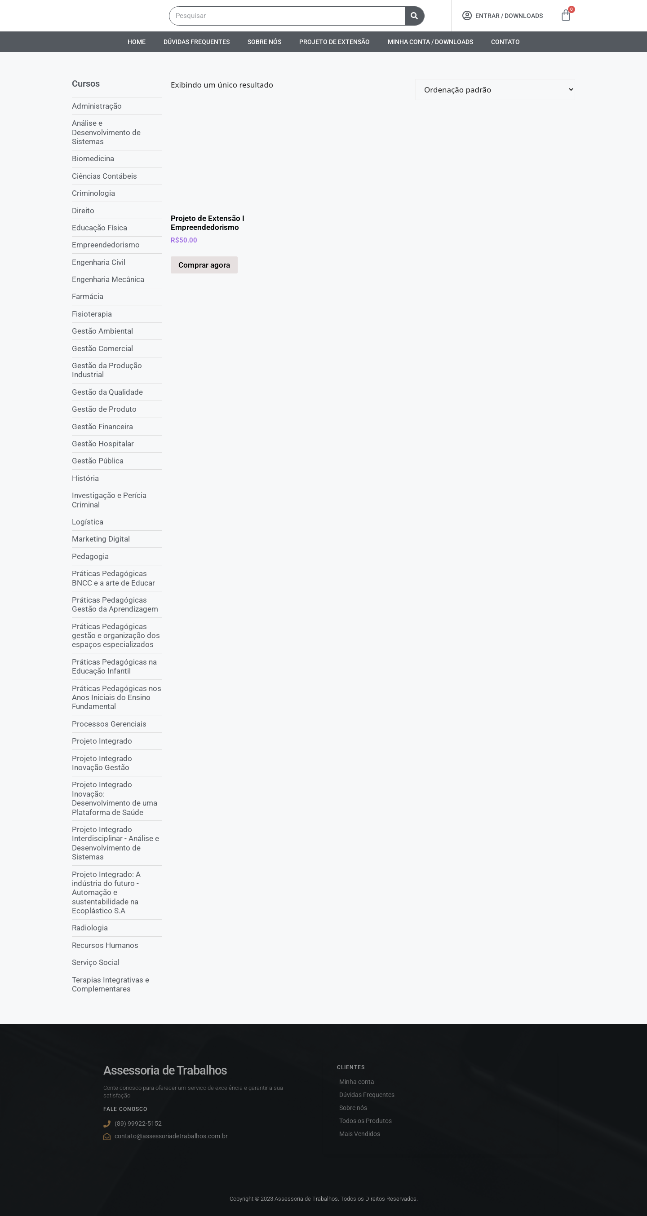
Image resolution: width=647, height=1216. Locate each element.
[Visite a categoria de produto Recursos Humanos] (117, 944)
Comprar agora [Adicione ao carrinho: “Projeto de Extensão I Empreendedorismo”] (204, 264)
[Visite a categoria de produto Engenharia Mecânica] (117, 279)
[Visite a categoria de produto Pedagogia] (117, 555)
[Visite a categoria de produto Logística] (117, 521)
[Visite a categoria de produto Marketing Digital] (117, 538)
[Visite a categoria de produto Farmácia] (117, 296)
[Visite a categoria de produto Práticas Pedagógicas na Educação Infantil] (117, 666)
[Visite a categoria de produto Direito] (117, 210)
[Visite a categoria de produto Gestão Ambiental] (117, 330)
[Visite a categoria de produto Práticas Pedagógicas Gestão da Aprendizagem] (117, 604)
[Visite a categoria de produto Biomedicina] (117, 158)
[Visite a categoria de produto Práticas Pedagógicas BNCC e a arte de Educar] (117, 578)
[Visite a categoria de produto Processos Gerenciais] (117, 723)
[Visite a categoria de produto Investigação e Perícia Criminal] (117, 500)
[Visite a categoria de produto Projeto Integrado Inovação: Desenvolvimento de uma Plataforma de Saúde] (117, 798)
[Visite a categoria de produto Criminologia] (117, 193)
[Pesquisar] (414, 16)
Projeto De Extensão (334, 41)
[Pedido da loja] (495, 89)
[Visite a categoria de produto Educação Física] (117, 227)
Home (137, 41)
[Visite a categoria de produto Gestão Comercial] (117, 348)
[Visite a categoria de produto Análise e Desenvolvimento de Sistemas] (117, 132)
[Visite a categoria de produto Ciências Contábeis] (117, 175)
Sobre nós (264, 41)
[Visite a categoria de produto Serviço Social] (117, 962)
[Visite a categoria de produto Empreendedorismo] (117, 244)
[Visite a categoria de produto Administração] (117, 105)
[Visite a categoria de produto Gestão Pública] (117, 460)
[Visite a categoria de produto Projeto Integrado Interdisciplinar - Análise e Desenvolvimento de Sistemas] (117, 842)
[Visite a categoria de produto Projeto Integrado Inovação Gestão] (117, 762)
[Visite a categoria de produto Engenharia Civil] (117, 261)
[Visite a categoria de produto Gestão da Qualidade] (117, 391)
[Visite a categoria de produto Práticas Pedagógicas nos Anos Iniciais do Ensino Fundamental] (117, 697)
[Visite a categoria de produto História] (117, 477)
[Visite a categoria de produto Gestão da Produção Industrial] (117, 370)
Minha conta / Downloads (430, 41)
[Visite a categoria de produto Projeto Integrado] (117, 740)
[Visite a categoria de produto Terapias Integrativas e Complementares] (117, 984)
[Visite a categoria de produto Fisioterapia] (117, 313)
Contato (505, 41)
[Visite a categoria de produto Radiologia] (117, 927)
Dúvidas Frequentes (197, 41)
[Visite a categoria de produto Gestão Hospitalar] (117, 443)
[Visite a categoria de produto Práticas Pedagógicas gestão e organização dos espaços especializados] (117, 635)
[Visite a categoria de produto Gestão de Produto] (117, 409)
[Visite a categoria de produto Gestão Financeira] (117, 426)
